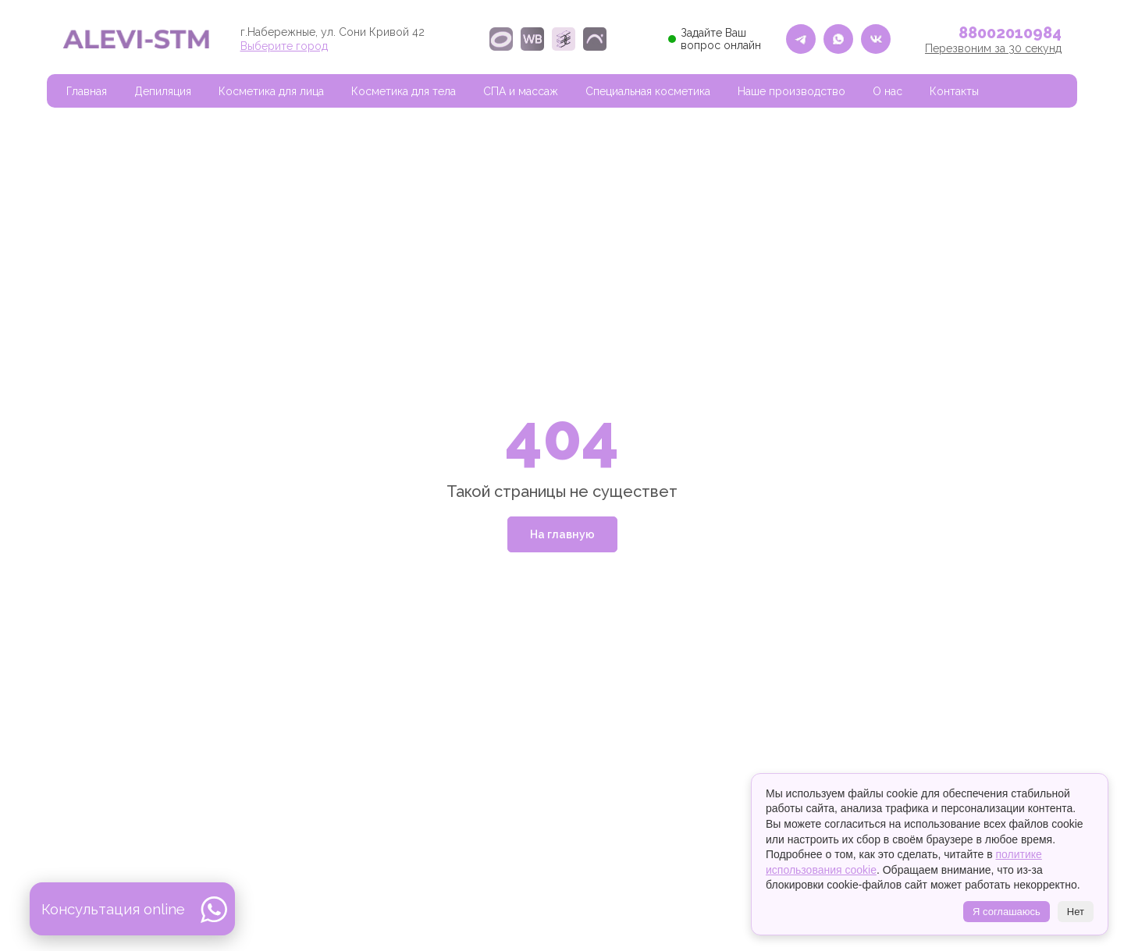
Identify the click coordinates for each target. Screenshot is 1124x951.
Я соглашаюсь (1006, 911)
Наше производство (791, 91)
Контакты (954, 91)
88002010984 (1010, 32)
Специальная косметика (647, 91)
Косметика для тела (403, 91)
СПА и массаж (520, 91)
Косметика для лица (271, 91)
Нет (1075, 911)
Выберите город (284, 46)
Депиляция (162, 91)
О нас (887, 91)
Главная (86, 91)
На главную (562, 534)
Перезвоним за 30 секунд (993, 48)
